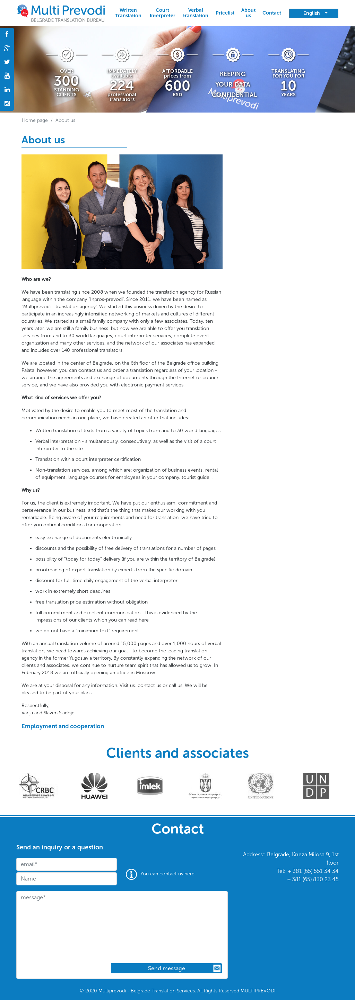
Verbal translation (195, 13)
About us (248, 13)
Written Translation (128, 13)
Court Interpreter (162, 13)
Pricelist (225, 13)
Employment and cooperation (62, 726)
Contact (271, 13)
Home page (35, 120)
